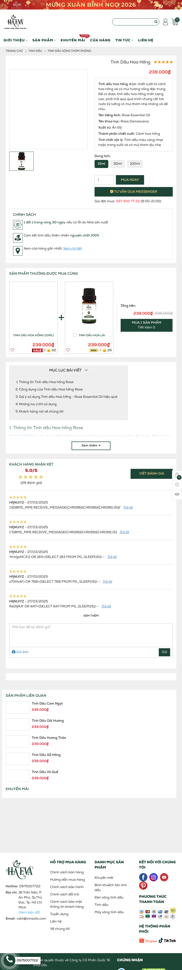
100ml (135, 164)
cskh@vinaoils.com (31, 919)
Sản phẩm (44, 40)
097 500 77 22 (128, 201)
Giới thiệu (15, 40)
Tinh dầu (35, 51)
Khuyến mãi (73, 38)
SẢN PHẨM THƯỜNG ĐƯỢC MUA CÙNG (43, 274)
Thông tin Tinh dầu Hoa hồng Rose (46, 382)
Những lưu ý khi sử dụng (38, 404)
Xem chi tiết (72, 248)
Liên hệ (146, 40)
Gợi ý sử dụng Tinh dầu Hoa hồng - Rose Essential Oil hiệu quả (68, 397)
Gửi (164, 652)
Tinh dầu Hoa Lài (92, 335)
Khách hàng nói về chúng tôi (41, 411)
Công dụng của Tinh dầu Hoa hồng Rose (51, 389)
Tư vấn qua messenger (133, 192)
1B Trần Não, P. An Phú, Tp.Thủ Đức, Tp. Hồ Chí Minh (30, 902)
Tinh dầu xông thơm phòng (69, 51)
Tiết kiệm (146, 325)
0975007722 (30, 886)
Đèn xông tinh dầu (109, 897)
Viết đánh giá (151, 473)
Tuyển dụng (59, 914)
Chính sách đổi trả (64, 894)
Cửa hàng (100, 40)
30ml (118, 164)
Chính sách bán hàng (67, 872)
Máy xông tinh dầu (109, 912)
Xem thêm (91, 445)
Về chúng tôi (60, 929)
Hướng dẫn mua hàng (67, 880)
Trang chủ (14, 51)
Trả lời (127, 507)
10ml (101, 164)
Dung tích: (103, 156)
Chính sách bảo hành (67, 887)
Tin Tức (124, 40)
